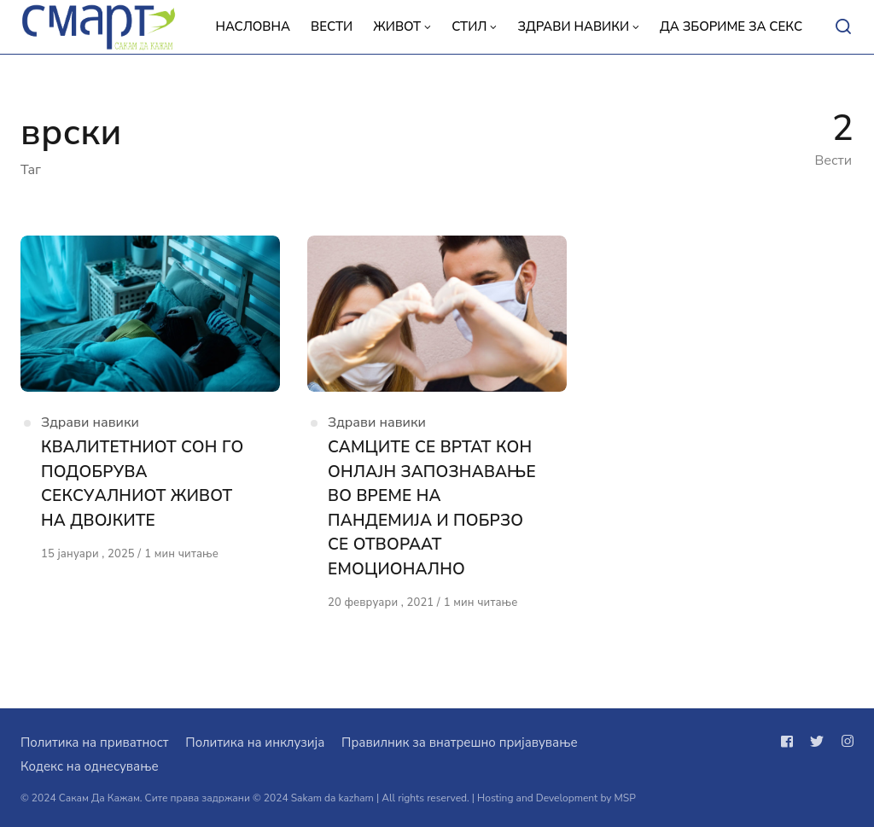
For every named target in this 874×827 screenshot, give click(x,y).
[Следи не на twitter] (816, 741)
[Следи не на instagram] (844, 741)
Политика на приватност (94, 742)
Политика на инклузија (254, 742)
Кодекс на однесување (89, 766)
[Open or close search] (843, 27)
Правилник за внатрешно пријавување (459, 742)
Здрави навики (90, 422)
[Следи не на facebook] (790, 741)
